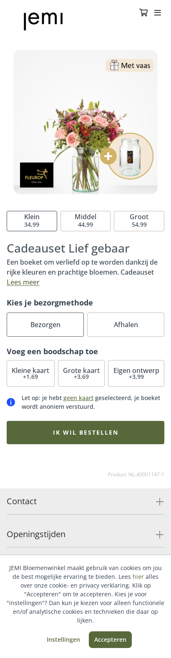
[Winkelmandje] (143, 13)
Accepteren (110, 639)
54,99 (139, 220)
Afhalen (126, 324)
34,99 (32, 220)
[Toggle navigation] (157, 13)
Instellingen (63, 639)
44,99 (85, 220)
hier (138, 576)
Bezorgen (45, 324)
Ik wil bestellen (85, 432)
